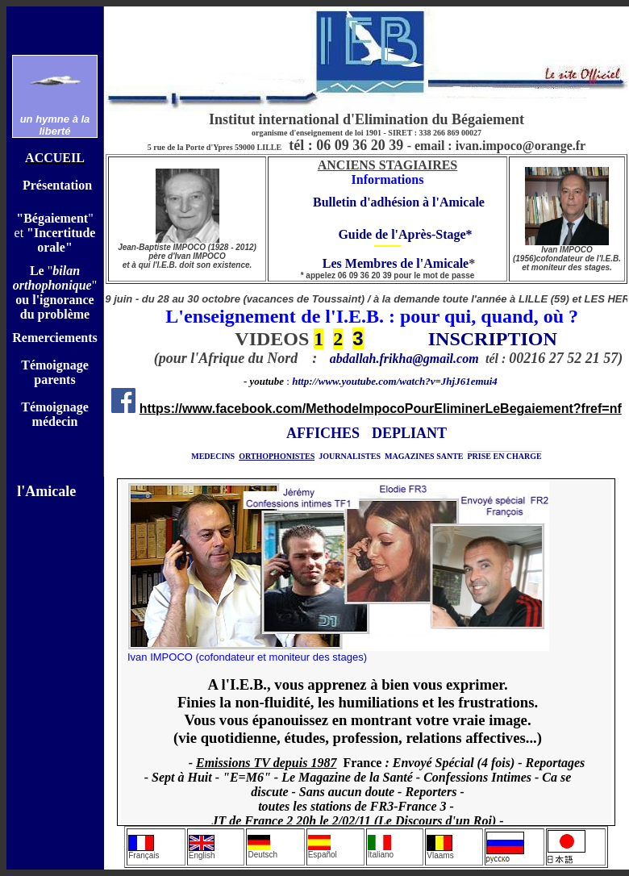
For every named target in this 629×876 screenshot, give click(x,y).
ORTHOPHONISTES (276, 456)
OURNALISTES (352, 456)
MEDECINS (213, 456)
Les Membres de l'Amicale (384, 263)
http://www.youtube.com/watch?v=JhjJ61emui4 (395, 381)
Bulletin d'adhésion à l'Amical (396, 202)
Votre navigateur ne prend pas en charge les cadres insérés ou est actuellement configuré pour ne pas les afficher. (366, 652)
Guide (350, 234)
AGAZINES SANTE (427, 456)
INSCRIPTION (492, 338)
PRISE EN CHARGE (505, 456)
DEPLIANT (409, 433)
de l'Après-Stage (420, 234)
